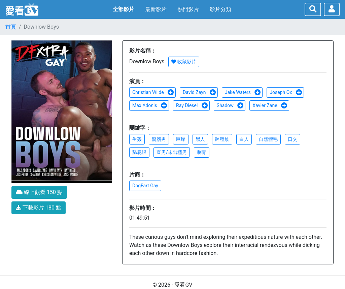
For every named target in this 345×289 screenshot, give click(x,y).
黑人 (200, 139)
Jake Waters (243, 92)
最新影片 (156, 9)
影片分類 (220, 9)
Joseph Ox (286, 92)
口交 (292, 139)
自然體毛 (268, 139)
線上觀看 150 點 (39, 192)
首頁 (10, 27)
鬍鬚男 (159, 139)
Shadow (230, 105)
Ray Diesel (192, 105)
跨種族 (222, 139)
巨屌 (180, 139)
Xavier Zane (269, 105)
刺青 (201, 152)
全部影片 (123, 9)
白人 (244, 139)
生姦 (137, 139)
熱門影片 (188, 9)
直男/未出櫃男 (172, 152)
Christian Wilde (153, 92)
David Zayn (199, 92)
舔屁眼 (139, 152)
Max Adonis (149, 105)
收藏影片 (183, 61)
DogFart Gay (145, 185)
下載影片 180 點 (38, 207)
